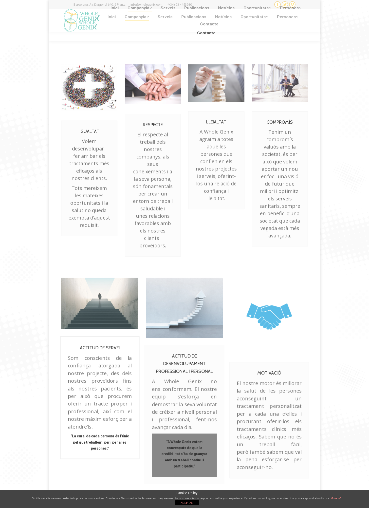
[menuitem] (112, 16)
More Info (336, 498)
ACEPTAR (187, 502)
